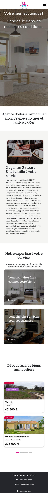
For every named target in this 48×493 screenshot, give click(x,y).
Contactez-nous (25, 491)
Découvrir (12, 300)
